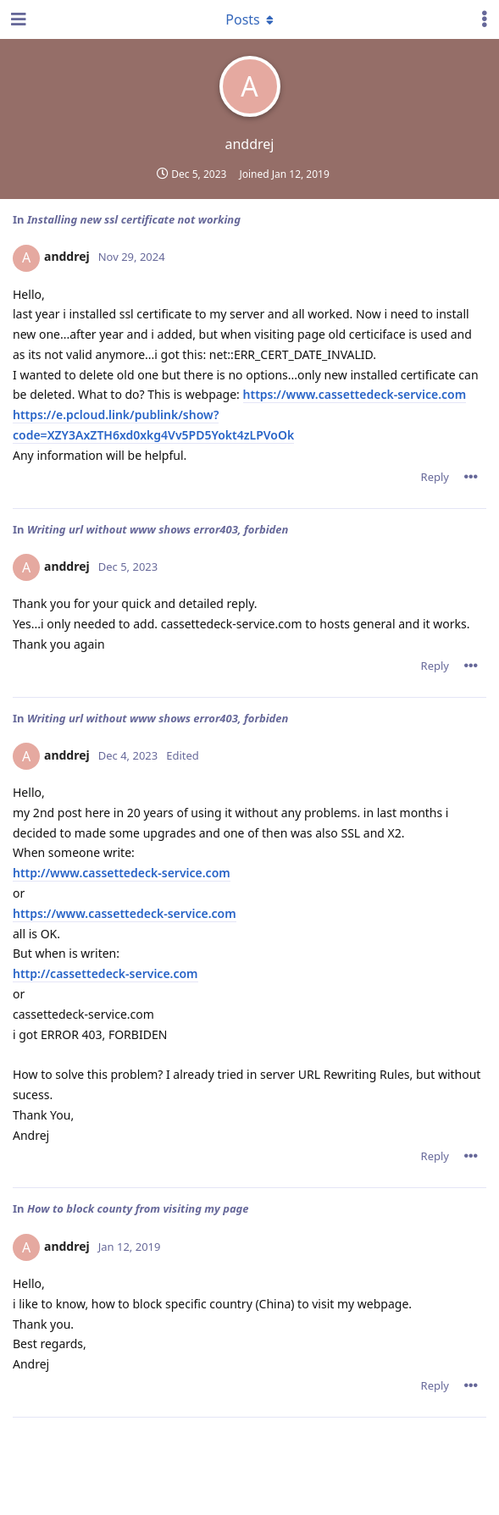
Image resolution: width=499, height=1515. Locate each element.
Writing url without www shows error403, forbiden (157, 529)
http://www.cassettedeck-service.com (121, 873)
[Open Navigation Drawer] (17, 19)
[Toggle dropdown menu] (250, 19)
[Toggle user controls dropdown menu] (484, 19)
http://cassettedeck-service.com (105, 973)
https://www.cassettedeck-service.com (355, 394)
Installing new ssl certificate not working (134, 219)
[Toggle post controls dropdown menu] (471, 477)
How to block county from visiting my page (138, 1208)
